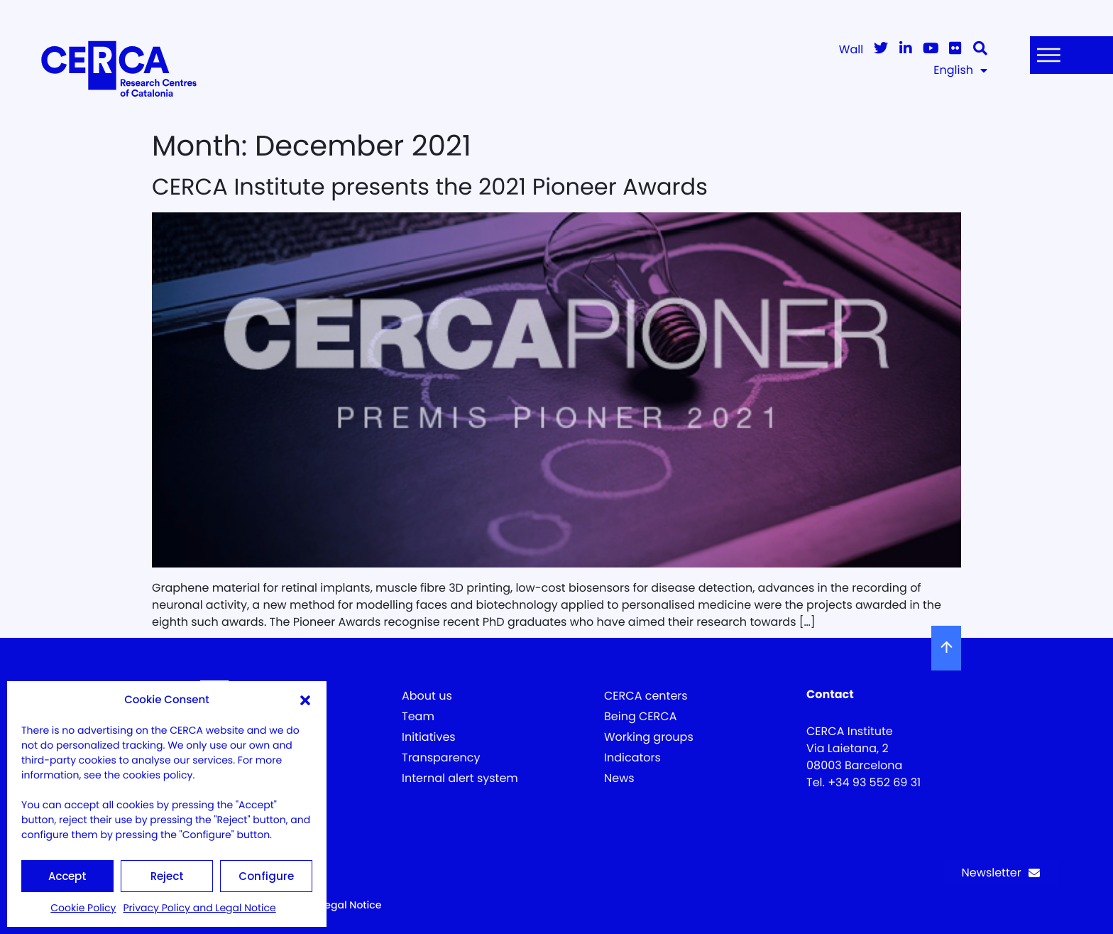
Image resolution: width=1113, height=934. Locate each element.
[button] (305, 700)
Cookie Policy (83, 908)
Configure (266, 876)
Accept (67, 876)
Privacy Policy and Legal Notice (199, 908)
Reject (167, 876)
